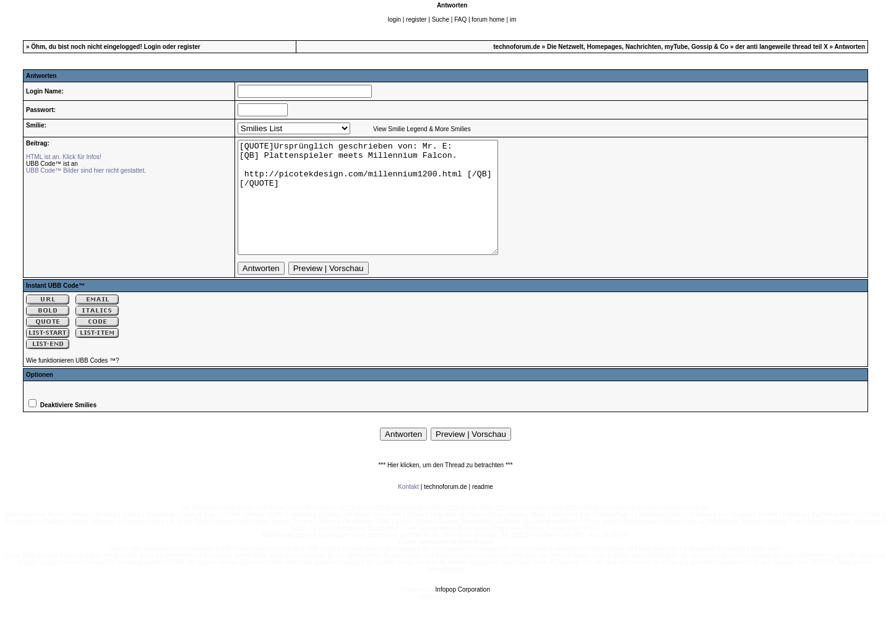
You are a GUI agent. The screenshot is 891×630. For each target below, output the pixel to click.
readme (482, 509)
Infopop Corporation (463, 611)
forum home (487, 19)
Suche (440, 19)
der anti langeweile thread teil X (781, 46)
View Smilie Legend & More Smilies (422, 129)
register (416, 19)
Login (152, 46)
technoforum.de (516, 46)
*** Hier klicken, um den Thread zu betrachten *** (445, 487)
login (394, 19)
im (513, 19)
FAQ (460, 19)
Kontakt (408, 509)
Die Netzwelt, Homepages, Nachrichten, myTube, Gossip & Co (637, 46)
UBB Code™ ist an (52, 163)
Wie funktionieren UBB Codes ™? (72, 382)
